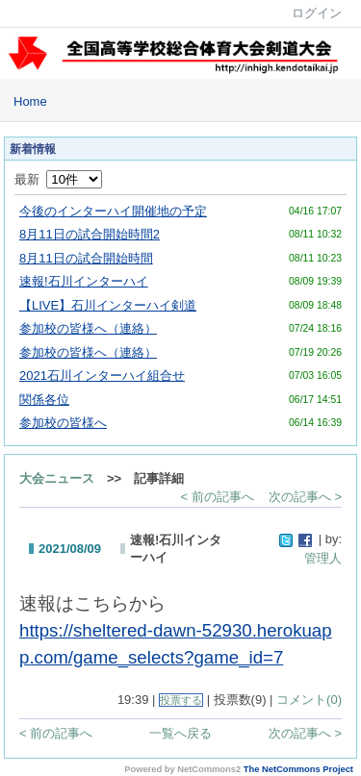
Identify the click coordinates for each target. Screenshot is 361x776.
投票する (181, 700)
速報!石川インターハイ (83, 281)
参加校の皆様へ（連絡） (88, 328)
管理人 (323, 558)
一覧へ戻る (180, 733)
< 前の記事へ (217, 496)
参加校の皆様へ (63, 422)
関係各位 (44, 399)
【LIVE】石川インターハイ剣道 (107, 305)
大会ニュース (56, 478)
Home (30, 101)
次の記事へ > (305, 496)
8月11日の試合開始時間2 (89, 234)
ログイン (317, 13)
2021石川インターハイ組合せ (102, 375)
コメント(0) (309, 699)
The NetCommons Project (298, 769)
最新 (58, 179)
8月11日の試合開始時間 (86, 258)
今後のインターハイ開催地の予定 (113, 211)
